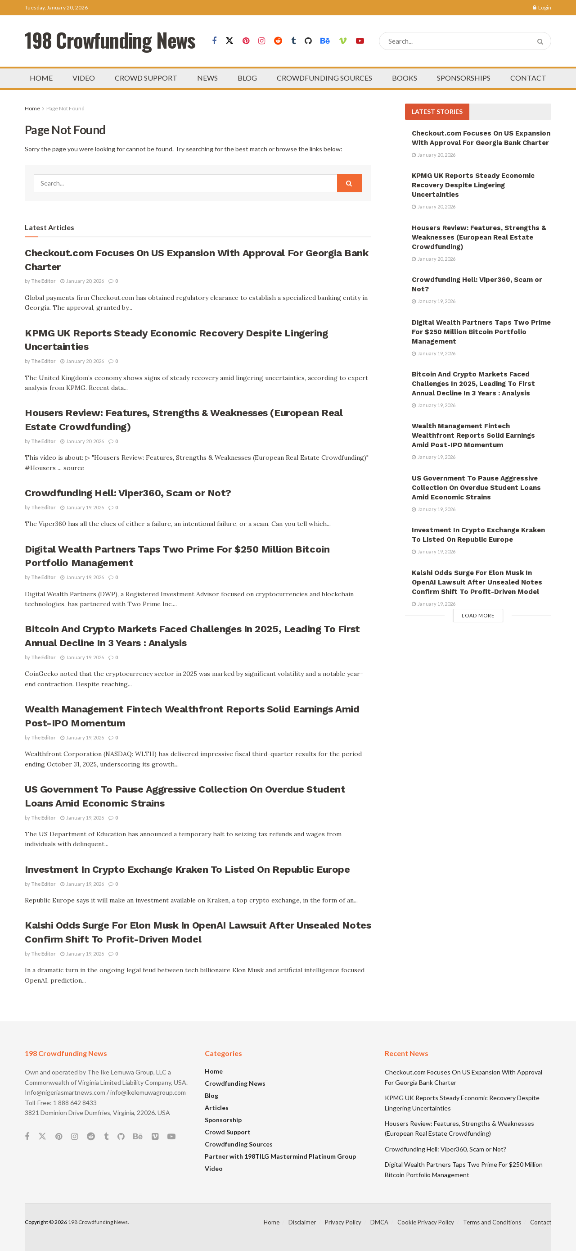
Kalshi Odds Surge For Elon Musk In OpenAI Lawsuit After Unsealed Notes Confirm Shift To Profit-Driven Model (477, 582)
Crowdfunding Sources (239, 1144)
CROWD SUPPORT (146, 77)
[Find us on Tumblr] (293, 41)
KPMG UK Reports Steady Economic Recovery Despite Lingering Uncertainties (473, 185)
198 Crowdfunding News (98, 1222)
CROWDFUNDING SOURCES (324, 77)
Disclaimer (302, 1222)
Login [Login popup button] (542, 7)
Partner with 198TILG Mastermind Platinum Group (280, 1156)
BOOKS (404, 77)
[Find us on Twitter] (229, 41)
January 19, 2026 (82, 507)
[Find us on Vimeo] (343, 41)
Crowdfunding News (235, 1083)
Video (214, 1168)
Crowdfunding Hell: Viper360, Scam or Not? (128, 493)
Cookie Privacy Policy (425, 1222)
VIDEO (83, 77)
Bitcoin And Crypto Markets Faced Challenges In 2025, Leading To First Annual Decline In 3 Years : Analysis (473, 383)
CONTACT (528, 77)
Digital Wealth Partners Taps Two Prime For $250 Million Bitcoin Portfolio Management (481, 331)
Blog (211, 1095)
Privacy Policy (343, 1222)
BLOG (247, 77)
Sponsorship (223, 1120)
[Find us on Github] (308, 41)
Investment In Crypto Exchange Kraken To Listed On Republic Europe (187, 869)
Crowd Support (228, 1132)
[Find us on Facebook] (214, 41)
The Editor (43, 281)
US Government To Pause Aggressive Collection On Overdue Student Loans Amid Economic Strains (476, 487)
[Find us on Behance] (325, 41)
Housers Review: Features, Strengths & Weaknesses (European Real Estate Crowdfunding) (479, 237)
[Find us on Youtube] (360, 41)
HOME (41, 77)
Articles (217, 1107)
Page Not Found (65, 108)
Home (32, 108)
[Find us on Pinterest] (246, 41)
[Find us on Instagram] (261, 41)
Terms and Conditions (492, 1222)
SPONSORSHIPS (463, 77)
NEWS (207, 77)
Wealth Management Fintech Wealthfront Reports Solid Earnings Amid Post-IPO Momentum (473, 435)
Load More (478, 615)
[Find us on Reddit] (278, 41)
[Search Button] (542, 41)
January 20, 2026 (82, 281)
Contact (540, 1222)
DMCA (379, 1222)
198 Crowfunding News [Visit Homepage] (110, 41)
